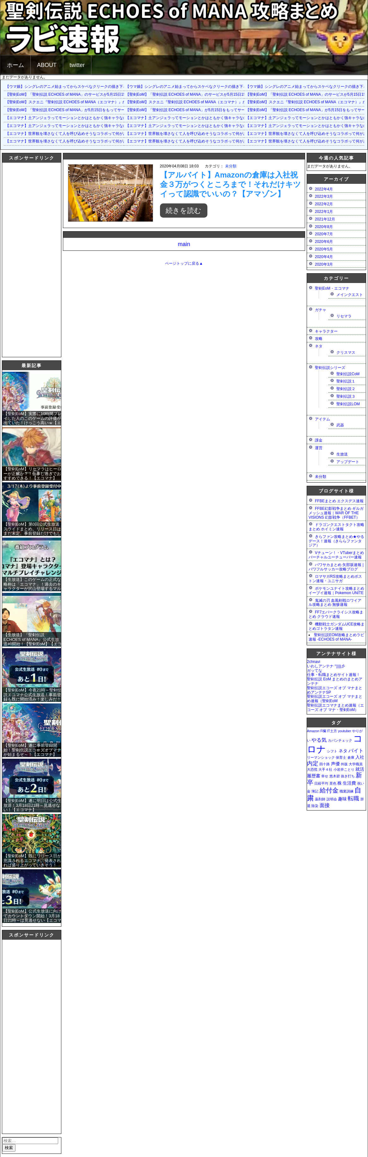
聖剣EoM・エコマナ (332, 288)
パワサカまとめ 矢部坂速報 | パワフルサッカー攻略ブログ (336, 567)
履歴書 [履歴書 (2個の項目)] (313, 775)
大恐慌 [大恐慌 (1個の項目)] (312, 769)
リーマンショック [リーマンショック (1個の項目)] (321, 757)
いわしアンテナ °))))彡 (326, 666)
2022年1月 (324, 211)
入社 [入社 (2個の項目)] (359, 757)
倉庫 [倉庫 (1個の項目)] (350, 757)
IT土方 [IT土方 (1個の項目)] (332, 731)
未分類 (230, 166)
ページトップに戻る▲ (184, 263)
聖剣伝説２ (345, 389)
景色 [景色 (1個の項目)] (332, 783)
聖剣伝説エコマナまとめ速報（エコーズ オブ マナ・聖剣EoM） (335, 707)
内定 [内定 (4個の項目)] (312, 763)
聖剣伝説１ (345, 381)
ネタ (318, 346)
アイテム (322, 419)
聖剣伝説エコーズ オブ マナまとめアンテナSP (334, 690)
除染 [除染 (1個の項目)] (314, 806)
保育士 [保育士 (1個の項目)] (341, 757)
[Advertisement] (27, 259)
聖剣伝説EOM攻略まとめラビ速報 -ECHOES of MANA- (336, 637)
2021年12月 (325, 219)
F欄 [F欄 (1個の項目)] (323, 731)
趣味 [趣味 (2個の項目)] (342, 798)
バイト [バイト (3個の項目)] (356, 750)
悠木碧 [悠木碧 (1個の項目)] (334, 776)
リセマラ (344, 316)
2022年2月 (324, 204)
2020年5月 (324, 249)
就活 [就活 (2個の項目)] (359, 769)
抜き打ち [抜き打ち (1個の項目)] (348, 776)
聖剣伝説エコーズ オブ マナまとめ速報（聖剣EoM (334, 698)
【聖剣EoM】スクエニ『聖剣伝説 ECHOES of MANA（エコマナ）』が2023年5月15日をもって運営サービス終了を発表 (107, 102)
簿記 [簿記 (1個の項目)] (314, 791)
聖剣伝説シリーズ (330, 367)
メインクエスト (349, 294)
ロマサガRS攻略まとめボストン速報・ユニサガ (335, 578)
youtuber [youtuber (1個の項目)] (344, 731)
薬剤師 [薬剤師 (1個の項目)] (320, 799)
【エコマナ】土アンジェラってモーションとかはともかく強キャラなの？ (68, 118)
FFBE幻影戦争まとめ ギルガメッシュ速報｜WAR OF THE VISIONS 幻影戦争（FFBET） (336, 513)
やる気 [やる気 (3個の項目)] (319, 740)
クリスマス (345, 352)
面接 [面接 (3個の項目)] (325, 805)
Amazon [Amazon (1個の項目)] (313, 731)
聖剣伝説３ (345, 396)
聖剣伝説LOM (348, 404)
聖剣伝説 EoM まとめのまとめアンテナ (334, 681)
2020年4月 (324, 257)
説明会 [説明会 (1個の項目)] (332, 799)
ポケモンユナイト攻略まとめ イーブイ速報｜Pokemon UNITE (336, 590)
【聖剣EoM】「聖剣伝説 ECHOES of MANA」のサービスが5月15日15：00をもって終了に (82, 94)
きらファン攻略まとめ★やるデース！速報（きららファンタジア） (336, 541)
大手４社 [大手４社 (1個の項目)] (325, 769)
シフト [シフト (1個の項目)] (332, 751)
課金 (318, 440)
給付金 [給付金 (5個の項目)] (329, 790)
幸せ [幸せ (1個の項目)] (324, 776)
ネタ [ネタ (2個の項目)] (343, 750)
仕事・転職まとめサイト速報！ (333, 674)
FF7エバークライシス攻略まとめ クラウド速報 (336, 614)
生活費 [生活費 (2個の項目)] (349, 783)
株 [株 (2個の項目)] (339, 783)
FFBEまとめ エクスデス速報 (339, 501)
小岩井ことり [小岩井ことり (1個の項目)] (344, 769)
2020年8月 (324, 227)
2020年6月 (324, 241)
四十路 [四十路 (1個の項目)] (324, 764)
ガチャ (320, 310)
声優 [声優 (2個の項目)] (335, 763)
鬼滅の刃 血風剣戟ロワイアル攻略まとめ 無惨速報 (335, 602)
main (184, 244)
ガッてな (314, 670)
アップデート (347, 462)
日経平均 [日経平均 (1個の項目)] (321, 783)
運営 (318, 448)
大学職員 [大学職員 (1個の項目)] (356, 764)
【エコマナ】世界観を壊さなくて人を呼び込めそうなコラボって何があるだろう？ (75, 133)
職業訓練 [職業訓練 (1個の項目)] (346, 791)
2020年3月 (324, 264)
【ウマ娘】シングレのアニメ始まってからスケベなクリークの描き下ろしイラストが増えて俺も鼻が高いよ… (98, 86)
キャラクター (326, 331)
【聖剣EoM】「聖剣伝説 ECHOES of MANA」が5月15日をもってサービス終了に (74, 110)
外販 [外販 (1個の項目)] (344, 764)
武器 (340, 425)
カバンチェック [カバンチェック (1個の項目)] (340, 740)
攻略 (318, 338)
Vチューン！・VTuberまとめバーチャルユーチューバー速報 (336, 555)
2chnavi (313, 662)
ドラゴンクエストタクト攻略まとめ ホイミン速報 (336, 526)
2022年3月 (324, 196)
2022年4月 (324, 189)
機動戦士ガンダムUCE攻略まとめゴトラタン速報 (337, 626)
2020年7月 (324, 234)
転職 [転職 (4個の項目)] (353, 798)
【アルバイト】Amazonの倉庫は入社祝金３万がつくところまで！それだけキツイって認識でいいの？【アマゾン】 (230, 184)
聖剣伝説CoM (347, 374)
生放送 (342, 454)
